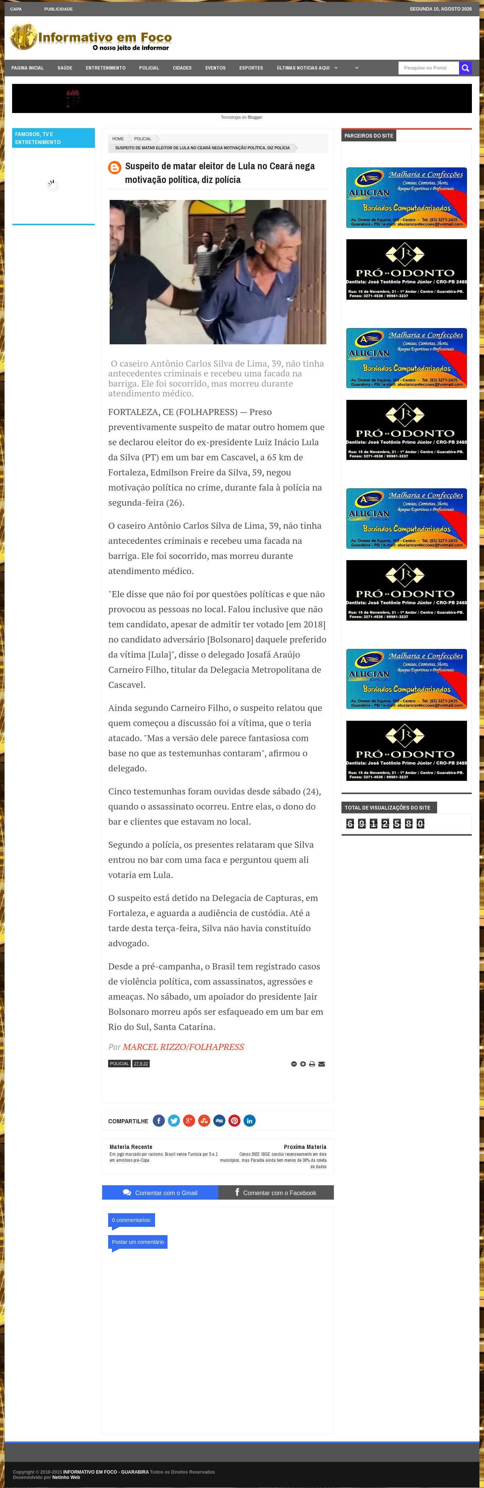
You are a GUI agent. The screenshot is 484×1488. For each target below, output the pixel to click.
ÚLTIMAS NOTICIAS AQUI (303, 68)
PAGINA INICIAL (27, 68)
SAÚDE (64, 68)
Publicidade (58, 9)
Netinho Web (66, 1477)
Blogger (255, 117)
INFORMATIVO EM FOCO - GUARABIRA (106, 1472)
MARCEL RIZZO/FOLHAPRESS (183, 1047)
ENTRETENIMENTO (106, 68)
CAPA (16, 9)
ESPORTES (251, 68)
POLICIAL (149, 68)
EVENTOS (215, 68)
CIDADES (182, 68)
